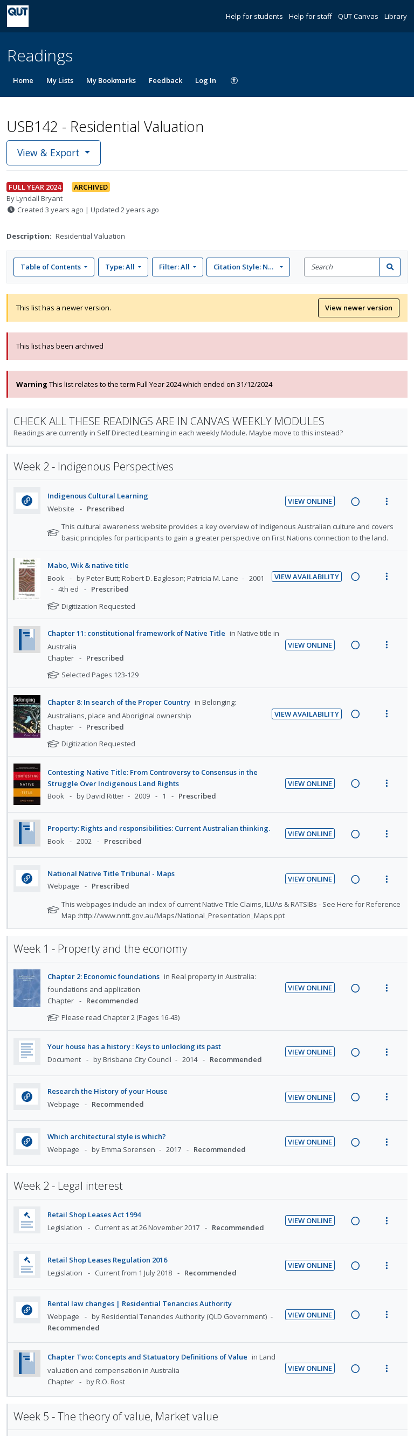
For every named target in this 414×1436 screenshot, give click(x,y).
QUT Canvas (359, 16)
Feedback (165, 80)
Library (395, 16)
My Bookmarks (111, 80)
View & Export (49, 152)
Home (23, 80)
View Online (310, 501)
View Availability (306, 576)
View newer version (358, 308)
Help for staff (311, 16)
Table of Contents (51, 267)
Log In (205, 80)
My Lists (59, 80)
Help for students (255, 16)
